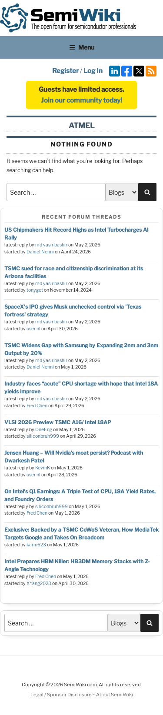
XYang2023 (39, 583)
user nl (33, 329)
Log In (93, 71)
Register (65, 71)
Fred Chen (37, 406)
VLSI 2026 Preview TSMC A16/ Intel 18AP (57, 422)
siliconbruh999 (43, 436)
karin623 (36, 545)
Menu (81, 47)
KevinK (42, 468)
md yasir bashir (51, 245)
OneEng (43, 429)
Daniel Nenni (40, 252)
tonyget (35, 290)
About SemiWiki (114, 695)
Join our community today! (81, 100)
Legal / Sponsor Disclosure (61, 695)
